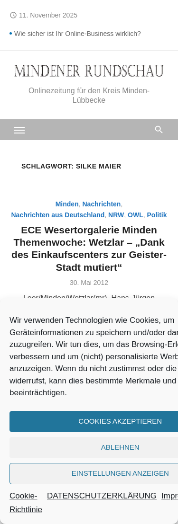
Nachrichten (101, 204)
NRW (116, 215)
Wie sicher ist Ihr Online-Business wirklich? (77, 33)
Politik (157, 215)
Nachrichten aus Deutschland (57, 215)
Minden (67, 204)
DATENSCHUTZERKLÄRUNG (102, 495)
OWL (135, 215)
